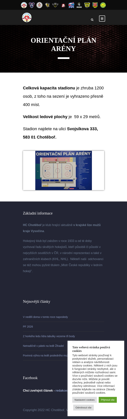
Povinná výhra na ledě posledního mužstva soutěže (53, 355)
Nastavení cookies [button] (85, 399)
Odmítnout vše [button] (83, 407)
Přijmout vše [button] (108, 399)
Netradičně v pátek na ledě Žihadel (43, 345)
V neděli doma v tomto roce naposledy (45, 316)
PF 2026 (28, 326)
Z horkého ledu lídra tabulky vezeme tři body (49, 336)
